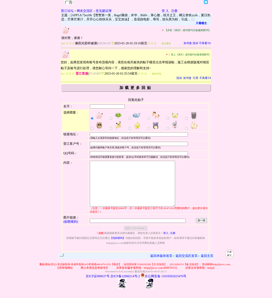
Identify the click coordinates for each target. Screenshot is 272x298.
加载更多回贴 (136, 88)
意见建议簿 (104, 10)
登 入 (165, 10)
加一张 (201, 229)
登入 (165, 241)
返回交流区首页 (186, 264)
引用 (195, 78)
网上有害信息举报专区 (96, 276)
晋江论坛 (67, 10)
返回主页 (207, 264)
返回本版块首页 (161, 264)
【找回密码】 (117, 246)
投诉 (195, 43)
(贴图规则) (70, 230)
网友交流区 (85, 10)
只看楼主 (201, 23)
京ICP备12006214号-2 (125, 285)
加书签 (188, 43)
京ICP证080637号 (98, 285)
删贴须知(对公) (48, 273)
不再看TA (205, 43)
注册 (174, 10)
